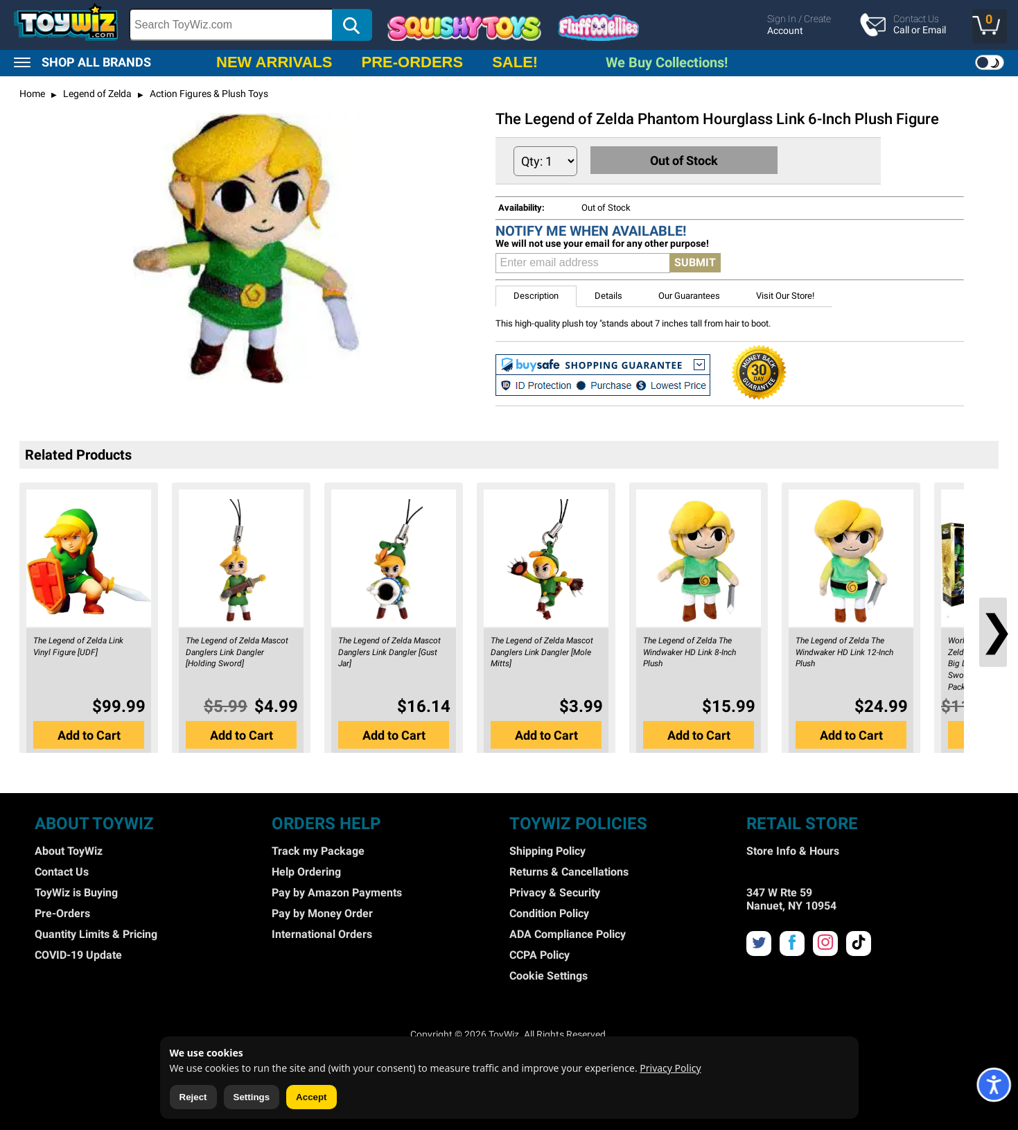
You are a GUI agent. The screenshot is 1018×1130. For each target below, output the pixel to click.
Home (32, 93)
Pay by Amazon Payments (337, 892)
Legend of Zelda (96, 93)
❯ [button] (993, 630)
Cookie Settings (548, 975)
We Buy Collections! (667, 62)
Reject (193, 1097)
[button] (989, 26)
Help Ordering (306, 871)
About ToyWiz (69, 851)
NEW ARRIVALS (274, 62)
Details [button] (608, 295)
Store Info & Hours (792, 851)
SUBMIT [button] (695, 262)
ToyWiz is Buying (76, 892)
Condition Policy (549, 913)
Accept (311, 1097)
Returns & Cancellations (569, 871)
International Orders (322, 934)
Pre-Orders (62, 913)
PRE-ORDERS (412, 62)
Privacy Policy (670, 1068)
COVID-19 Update (78, 955)
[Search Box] (231, 24)
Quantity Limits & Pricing (96, 934)
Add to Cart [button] (89, 735)
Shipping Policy (547, 851)
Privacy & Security (554, 892)
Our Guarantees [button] (689, 295)
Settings (252, 1097)
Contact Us (62, 871)
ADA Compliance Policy (567, 934)
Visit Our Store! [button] (785, 295)
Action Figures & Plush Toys (208, 93)
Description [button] (536, 295)
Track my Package (318, 851)
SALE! (515, 62)
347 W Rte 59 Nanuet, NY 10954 (791, 899)
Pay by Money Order (322, 913)
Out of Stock (685, 160)
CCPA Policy (539, 955)
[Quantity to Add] (545, 161)
